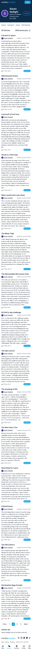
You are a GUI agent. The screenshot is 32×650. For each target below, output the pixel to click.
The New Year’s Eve (9, 427)
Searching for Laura (9, 468)
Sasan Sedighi (8, 38)
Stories (24, 648)
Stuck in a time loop (9, 155)
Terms (7, 642)
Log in (27, 2)
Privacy (12, 642)
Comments (10, 25)
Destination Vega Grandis (11, 585)
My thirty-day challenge (11, 312)
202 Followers (25, 25)
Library (18, 25)
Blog (29, 648)
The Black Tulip (7, 233)
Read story (27, 71)
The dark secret (8, 351)
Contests (16, 648)
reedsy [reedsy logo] (8, 2)
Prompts (9, 648)
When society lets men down (13, 195)
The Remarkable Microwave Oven (15, 274)
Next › (26, 624)
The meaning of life (9, 389)
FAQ (2, 642)
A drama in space (8, 35)
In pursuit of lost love (10, 114)
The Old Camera (8, 545)
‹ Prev (4, 624)
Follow (26, 13)
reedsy (8, 638)
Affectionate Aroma (9, 76)
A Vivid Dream (7, 506)
